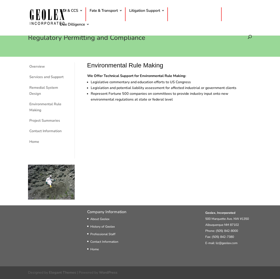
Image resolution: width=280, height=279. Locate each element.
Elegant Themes (62, 272)
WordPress (108, 272)
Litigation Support (144, 11)
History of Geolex (102, 226)
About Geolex (99, 219)
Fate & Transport (104, 11)
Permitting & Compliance (192, 11)
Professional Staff (102, 234)
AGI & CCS (69, 11)
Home (34, 141)
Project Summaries (44, 120)
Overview (37, 66)
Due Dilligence (72, 25)
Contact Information (45, 131)
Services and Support (46, 77)
